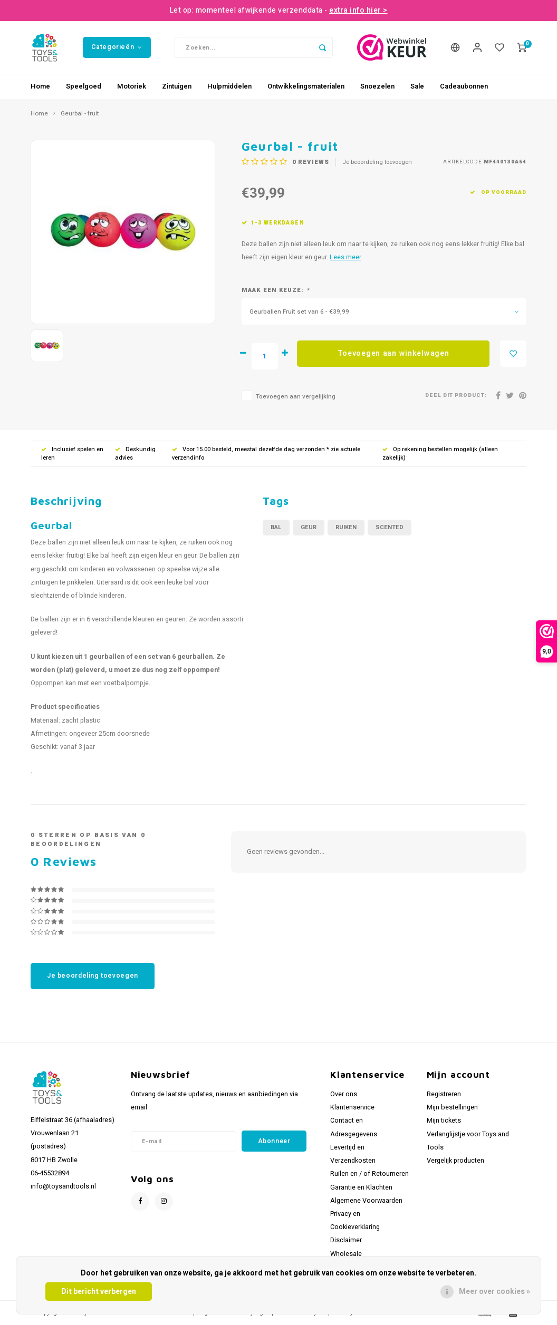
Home (40, 86)
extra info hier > (358, 10)
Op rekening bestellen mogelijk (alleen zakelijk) (440, 453)
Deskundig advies (135, 453)
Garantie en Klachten (361, 1187)
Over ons (343, 1094)
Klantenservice (352, 1107)
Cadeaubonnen (464, 86)
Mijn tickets (444, 1120)
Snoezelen (377, 86)
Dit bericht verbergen (98, 1291)
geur (308, 527)
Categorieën (116, 47)
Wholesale (346, 1254)
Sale (417, 86)
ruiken (346, 527)
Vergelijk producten (455, 1160)
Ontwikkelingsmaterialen (305, 86)
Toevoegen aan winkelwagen (393, 353)
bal (276, 527)
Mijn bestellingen (452, 1107)
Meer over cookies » (494, 1291)
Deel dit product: (456, 395)
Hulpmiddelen (229, 86)
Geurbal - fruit (80, 114)
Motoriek (131, 86)
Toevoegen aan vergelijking (295, 396)
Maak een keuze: (276, 290)
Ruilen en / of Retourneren (369, 1173)
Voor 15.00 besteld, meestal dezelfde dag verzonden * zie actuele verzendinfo (266, 453)
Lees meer (345, 257)
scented (390, 527)
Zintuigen (176, 86)
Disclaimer (346, 1240)
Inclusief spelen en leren (72, 453)
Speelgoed (83, 86)
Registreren (444, 1094)
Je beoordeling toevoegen (377, 162)
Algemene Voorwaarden (366, 1200)
